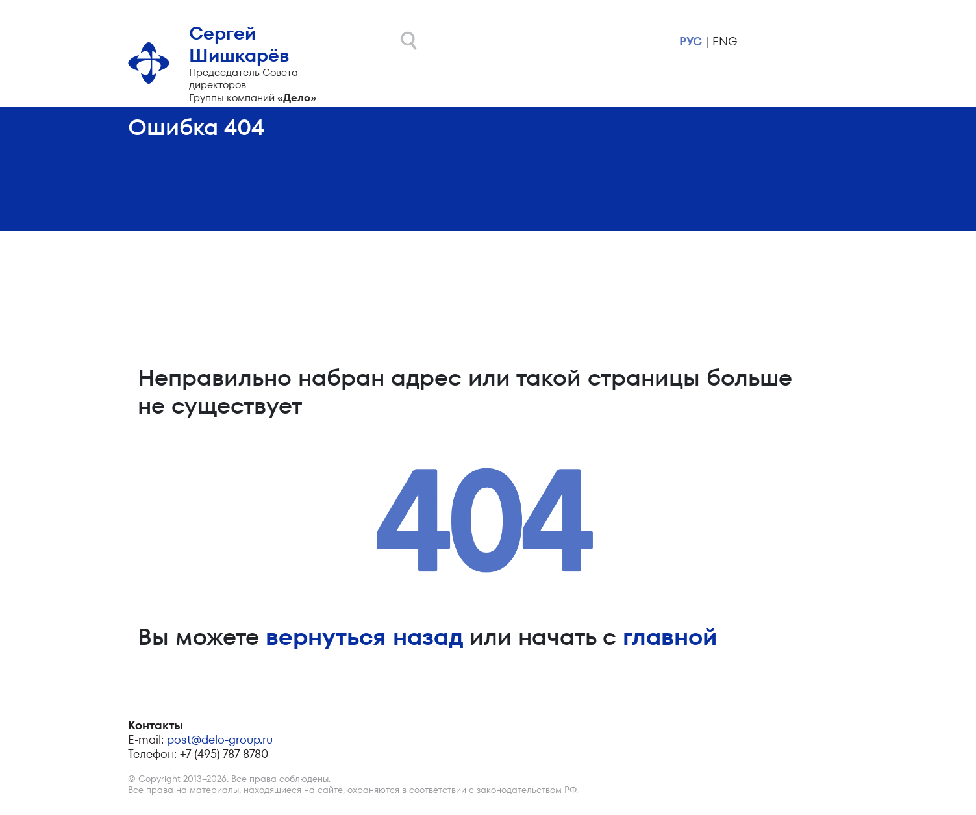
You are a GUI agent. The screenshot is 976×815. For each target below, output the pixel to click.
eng (724, 41)
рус (690, 41)
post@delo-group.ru (220, 739)
